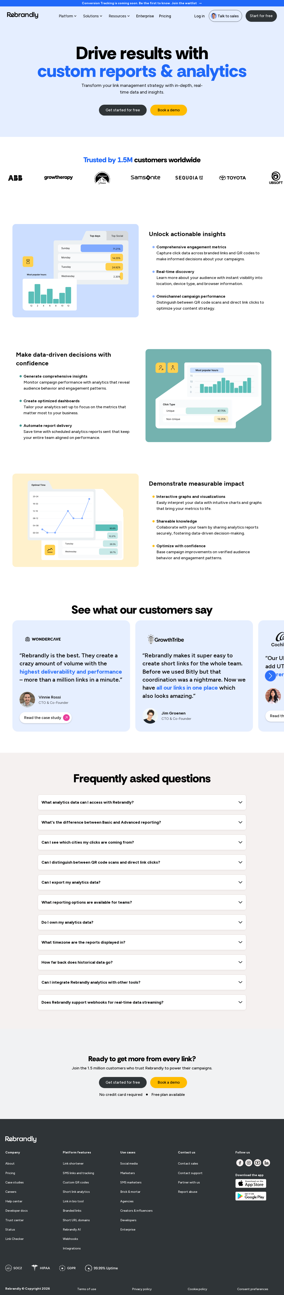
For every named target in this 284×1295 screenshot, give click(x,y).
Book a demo (169, 110)
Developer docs (16, 1211)
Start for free (261, 16)
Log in (199, 16)
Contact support (190, 1173)
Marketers (127, 1173)
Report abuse (187, 1192)
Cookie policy (197, 1289)
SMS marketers (131, 1182)
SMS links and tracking (78, 1173)
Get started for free (123, 110)
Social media (129, 1163)
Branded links (72, 1211)
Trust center (14, 1220)
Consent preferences (252, 1289)
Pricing (165, 16)
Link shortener (73, 1163)
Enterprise (145, 16)
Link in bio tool (73, 1201)
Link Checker (14, 1239)
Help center (13, 1201)
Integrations (72, 1248)
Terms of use (86, 1289)
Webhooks (70, 1239)
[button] (68, 16)
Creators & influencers (136, 1211)
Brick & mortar (130, 1192)
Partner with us (189, 1182)
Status (10, 1229)
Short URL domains (76, 1220)
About (10, 1163)
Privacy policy (142, 1289)
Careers (10, 1192)
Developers (128, 1220)
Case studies (14, 1182)
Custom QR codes (76, 1182)
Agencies (127, 1201)
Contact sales (188, 1163)
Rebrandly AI (72, 1229)
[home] (22, 16)
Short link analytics (76, 1192)
